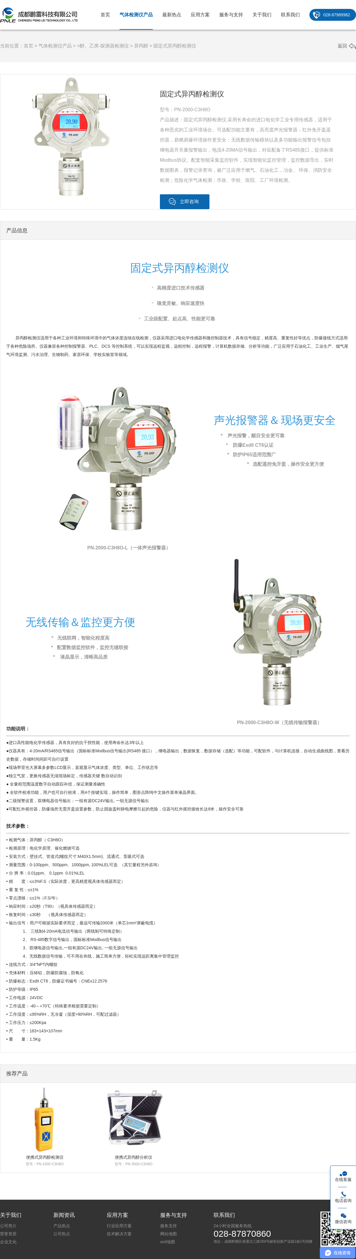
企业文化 (8, 1241)
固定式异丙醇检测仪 (174, 45)
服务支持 (168, 1225)
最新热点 (171, 14)
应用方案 (200, 14)
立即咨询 (189, 201)
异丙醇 (141, 45)
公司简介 (8, 1225)
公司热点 (61, 1233)
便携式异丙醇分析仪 (133, 1157)
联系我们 (290, 14)
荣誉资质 (8, 1233)
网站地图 (168, 1233)
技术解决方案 (119, 1233)
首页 (105, 14)
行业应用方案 (119, 1225)
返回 (342, 45)
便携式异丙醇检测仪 (44, 1157)
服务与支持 (231, 14)
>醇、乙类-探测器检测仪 (103, 45)
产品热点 (61, 1225)
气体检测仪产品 (136, 14)
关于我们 (261, 14)
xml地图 (167, 1241)
